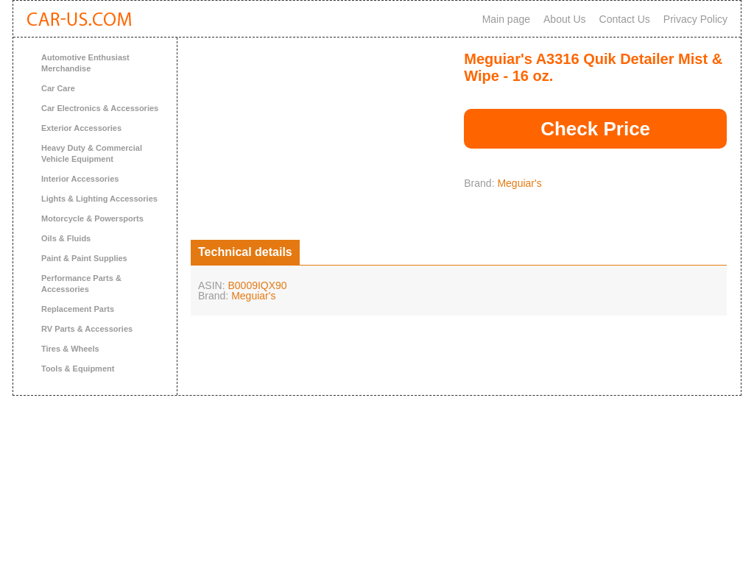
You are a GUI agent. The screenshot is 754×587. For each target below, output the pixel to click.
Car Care (58, 88)
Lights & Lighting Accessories (99, 198)
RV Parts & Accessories (87, 328)
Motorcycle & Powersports (92, 218)
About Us (564, 19)
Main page (506, 19)
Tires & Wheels (70, 348)
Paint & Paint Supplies (84, 258)
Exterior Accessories (81, 128)
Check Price (595, 129)
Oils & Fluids (66, 238)
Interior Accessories (80, 178)
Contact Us (624, 19)
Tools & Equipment (77, 368)
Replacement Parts (77, 309)
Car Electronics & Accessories (99, 108)
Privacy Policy (695, 19)
